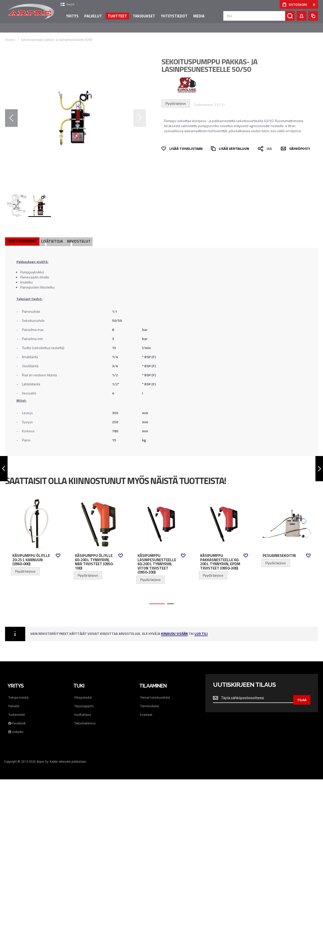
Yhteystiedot (83, 692)
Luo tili (201, 629)
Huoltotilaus (82, 710)
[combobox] (259, 18)
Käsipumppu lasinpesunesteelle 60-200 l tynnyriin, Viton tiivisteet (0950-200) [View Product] (161, 519)
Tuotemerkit (16, 710)
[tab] (22, 236)
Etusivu (10, 35)
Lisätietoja (53, 236)
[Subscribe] (301, 693)
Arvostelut (80, 236)
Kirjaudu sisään (174, 629)
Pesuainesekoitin (279, 550)
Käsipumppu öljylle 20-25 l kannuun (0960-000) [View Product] (36, 519)
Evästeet (146, 710)
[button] (67, 4)
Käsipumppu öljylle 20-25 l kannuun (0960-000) (31, 555)
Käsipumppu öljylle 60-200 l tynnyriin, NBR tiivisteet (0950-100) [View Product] (99, 519)
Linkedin (15, 727)
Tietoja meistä (18, 692)
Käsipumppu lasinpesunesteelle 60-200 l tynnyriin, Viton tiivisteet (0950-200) (157, 559)
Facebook (16, 718)
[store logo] (30, 13)
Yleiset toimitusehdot (155, 692)
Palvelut (13, 701)
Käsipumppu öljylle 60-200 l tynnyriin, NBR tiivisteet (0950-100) (94, 557)
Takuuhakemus (85, 718)
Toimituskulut (149, 701)
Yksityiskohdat (22, 236)
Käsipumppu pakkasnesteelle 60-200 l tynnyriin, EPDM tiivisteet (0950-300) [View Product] (224, 519)
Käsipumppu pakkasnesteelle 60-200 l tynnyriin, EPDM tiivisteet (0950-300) (220, 557)
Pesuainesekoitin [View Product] (286, 519)
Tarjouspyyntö (84, 701)
